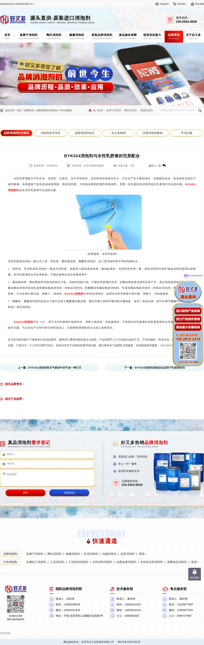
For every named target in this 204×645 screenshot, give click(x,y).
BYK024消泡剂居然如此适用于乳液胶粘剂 (160, 367)
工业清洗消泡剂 (78, 562)
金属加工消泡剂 (36, 562)
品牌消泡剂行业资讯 (46, 110)
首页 (19, 110)
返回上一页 (154, 165)
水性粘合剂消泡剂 (151, 562)
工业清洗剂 (57, 562)
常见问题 (186, 133)
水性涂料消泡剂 (102, 562)
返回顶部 (194, 577)
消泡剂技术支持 (50, 133)
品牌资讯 (29, 110)
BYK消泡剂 (66, 110)
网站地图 (199, 4)
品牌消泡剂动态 (84, 133)
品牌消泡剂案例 (153, 133)
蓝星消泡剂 (128, 553)
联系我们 (181, 4)
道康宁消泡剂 (113, 110)
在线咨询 (164, 4)
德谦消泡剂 (146, 110)
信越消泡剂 (109, 553)
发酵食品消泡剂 (177, 562)
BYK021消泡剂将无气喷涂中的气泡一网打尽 (54, 367)
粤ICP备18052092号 (129, 642)
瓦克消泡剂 (91, 553)
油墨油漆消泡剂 (126, 562)
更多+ (142, 553)
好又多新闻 (119, 133)
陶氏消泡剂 (130, 110)
